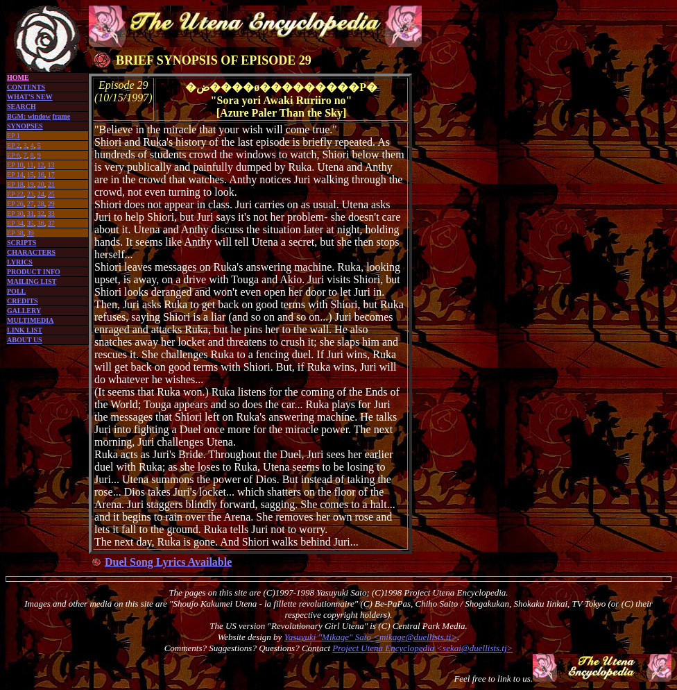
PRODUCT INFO (33, 272)
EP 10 (15, 165)
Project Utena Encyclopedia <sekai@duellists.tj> (422, 648)
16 (40, 174)
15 (30, 174)
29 (51, 204)
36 (40, 223)
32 (40, 213)
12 (40, 165)
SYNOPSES (25, 126)
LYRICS (20, 262)
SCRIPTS (21, 242)
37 (51, 223)
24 (40, 194)
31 (30, 213)
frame (62, 116)
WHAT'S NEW (30, 97)
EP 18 (15, 184)
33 (51, 213)
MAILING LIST (31, 281)
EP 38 (15, 233)
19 (30, 184)
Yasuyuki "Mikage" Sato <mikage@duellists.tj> (370, 637)
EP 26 (15, 204)
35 (30, 223)
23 (30, 194)
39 (30, 233)
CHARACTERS (31, 252)
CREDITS (22, 301)
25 (51, 194)
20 (40, 184)
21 (51, 184)
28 (40, 204)
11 (30, 165)
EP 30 (15, 213)
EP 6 (13, 155)
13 (50, 165)
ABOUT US (24, 340)
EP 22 (15, 194)
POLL (16, 291)
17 (51, 174)
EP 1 (13, 136)
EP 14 (15, 174)
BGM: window (29, 116)
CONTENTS (26, 87)
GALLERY (24, 310)
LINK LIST (24, 330)
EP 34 (15, 223)
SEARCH (21, 106)
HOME (18, 77)
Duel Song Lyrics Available (168, 562)
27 (30, 204)
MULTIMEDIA (30, 320)
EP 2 (13, 145)
